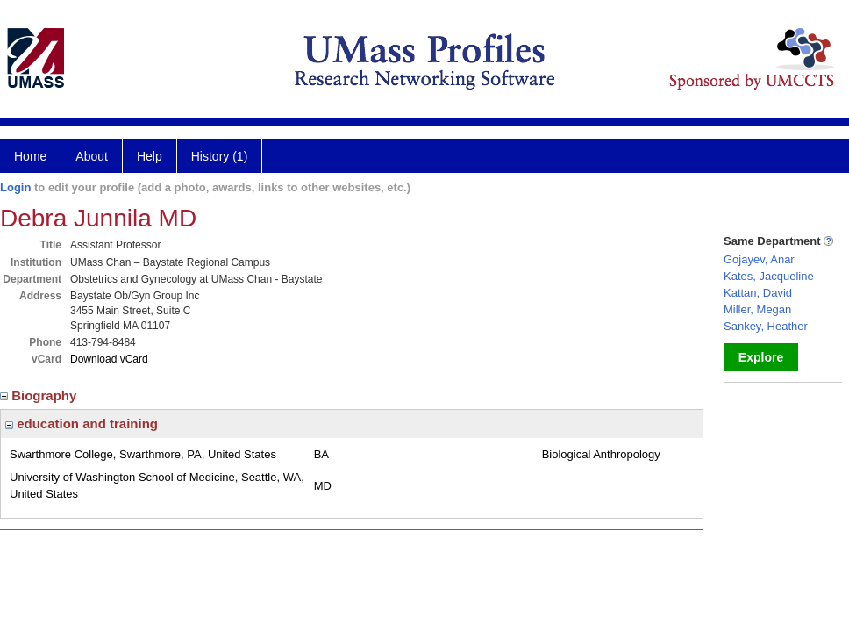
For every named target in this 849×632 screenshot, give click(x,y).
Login (15, 187)
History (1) (219, 156)
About (91, 156)
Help (149, 156)
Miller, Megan (757, 309)
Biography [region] (40, 395)
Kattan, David (758, 292)
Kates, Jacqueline (769, 276)
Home (30, 156)
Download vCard (109, 359)
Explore (760, 357)
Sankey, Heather (766, 326)
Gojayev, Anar (759, 259)
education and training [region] (81, 423)
